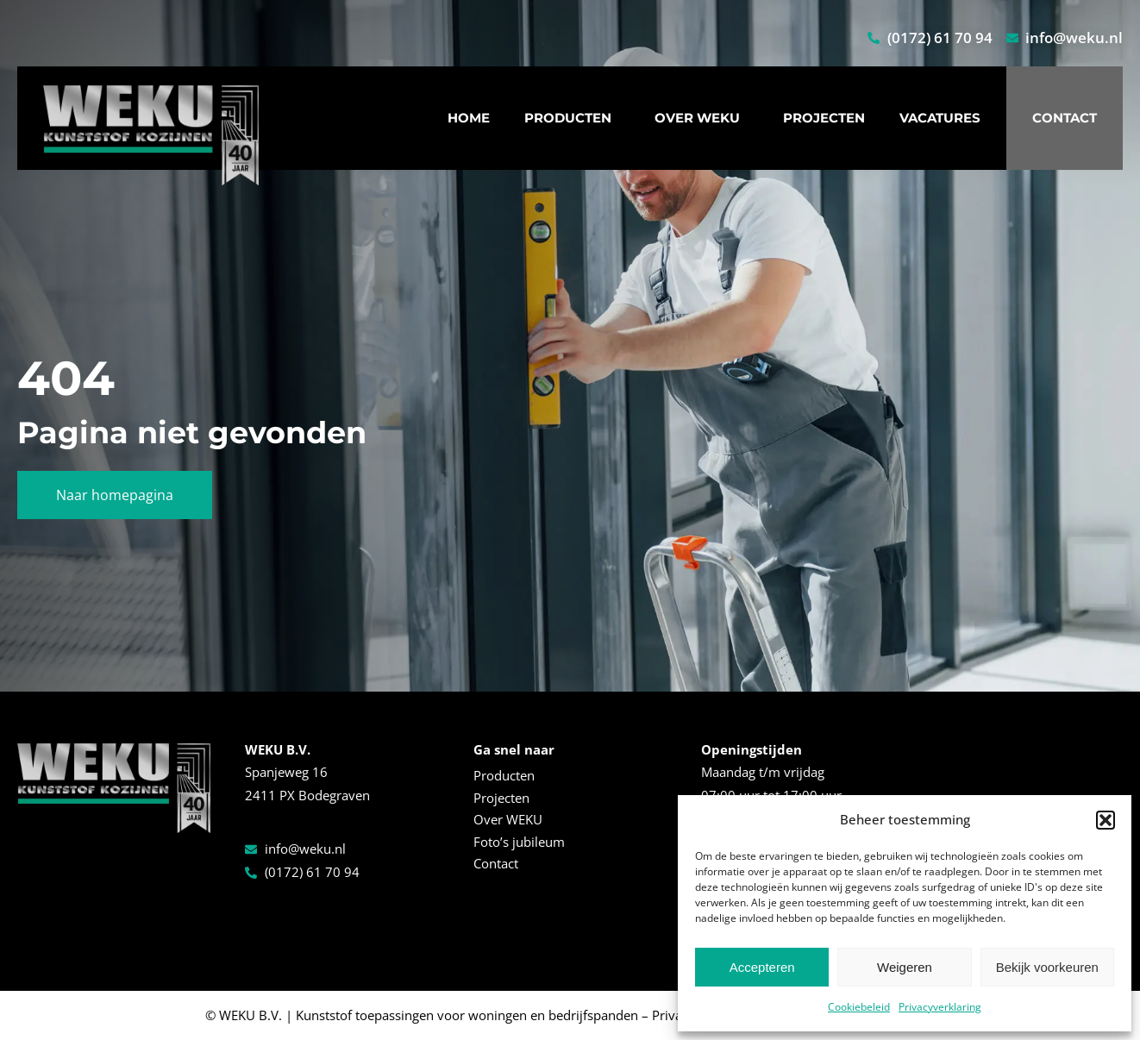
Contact (1064, 118)
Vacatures (939, 118)
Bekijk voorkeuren (1047, 967)
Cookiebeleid (859, 1006)
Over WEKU (702, 118)
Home (469, 118)
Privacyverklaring (940, 1006)
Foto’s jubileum (519, 841)
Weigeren (904, 967)
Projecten (824, 118)
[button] (1105, 820)
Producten (572, 118)
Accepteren (762, 967)
